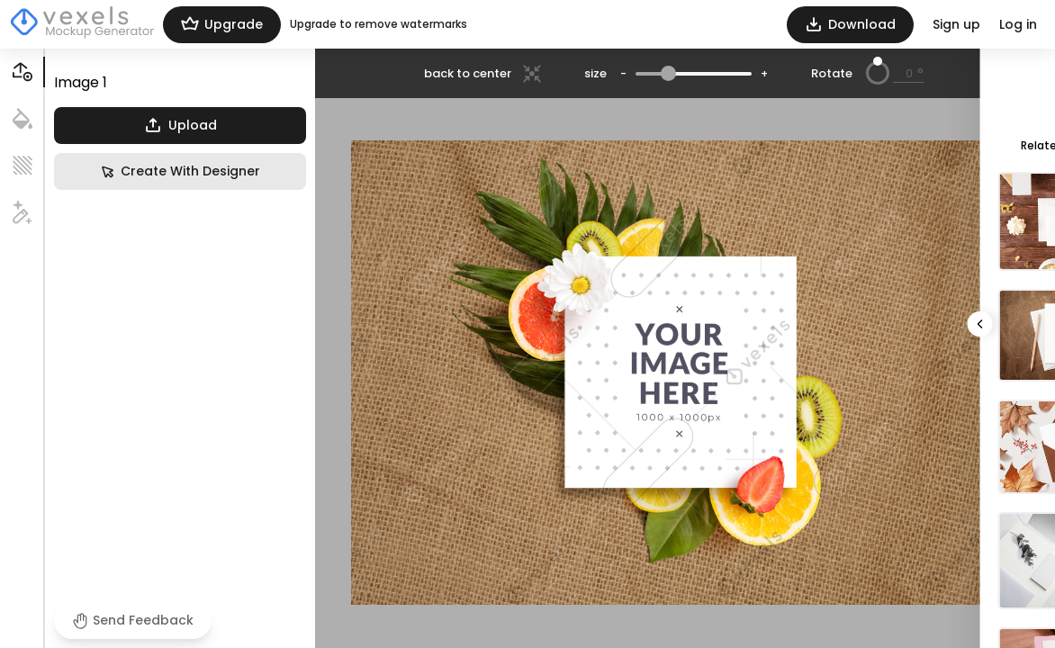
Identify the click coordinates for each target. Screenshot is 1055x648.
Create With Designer (180, 171)
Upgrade (222, 24)
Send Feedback (133, 620)
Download (850, 24)
